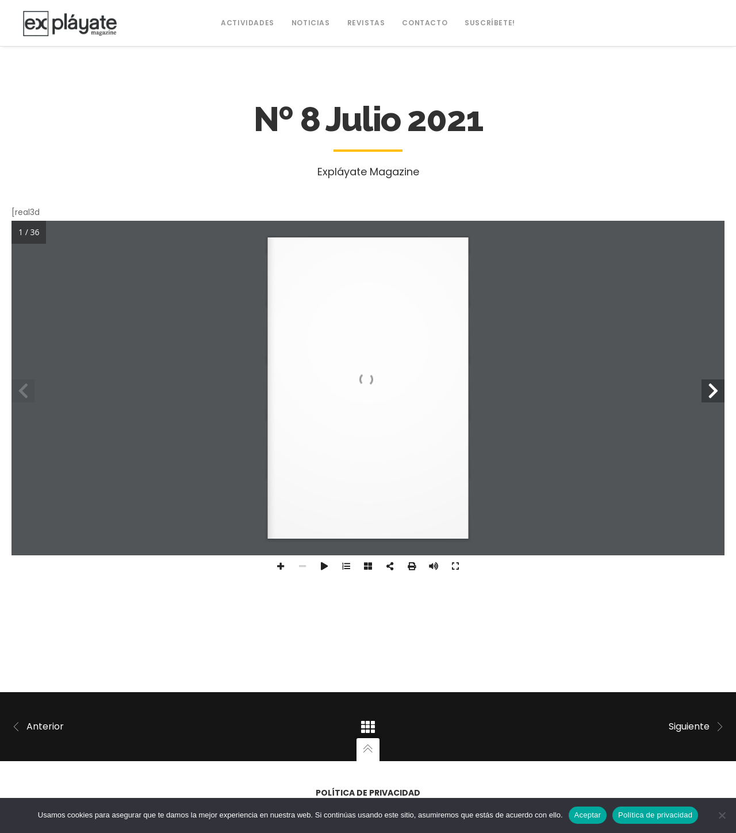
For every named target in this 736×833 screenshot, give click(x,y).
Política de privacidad (368, 793)
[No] (721, 815)
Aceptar (587, 815)
